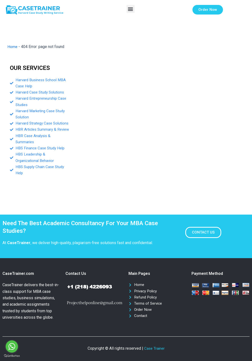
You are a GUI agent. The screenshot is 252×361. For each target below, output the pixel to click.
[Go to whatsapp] (12, 346)
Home (12, 46)
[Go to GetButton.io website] (12, 356)
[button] (130, 9)
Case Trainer (154, 348)
